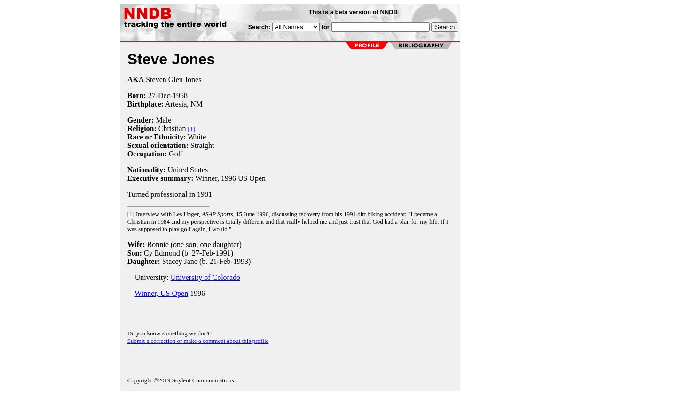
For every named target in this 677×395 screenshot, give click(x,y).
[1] (191, 128)
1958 (180, 96)
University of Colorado (205, 277)
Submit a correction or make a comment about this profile (198, 340)
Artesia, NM (184, 104)
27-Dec (159, 96)
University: (149, 277)
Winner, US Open (161, 293)
